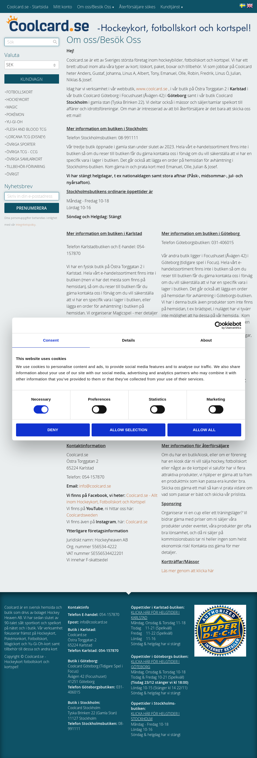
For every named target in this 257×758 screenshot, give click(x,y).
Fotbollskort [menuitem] (19, 92)
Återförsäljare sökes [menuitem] (137, 7)
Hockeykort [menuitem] (17, 99)
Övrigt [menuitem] (12, 174)
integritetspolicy (25, 224)
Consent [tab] (51, 340)
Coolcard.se (137, 522)
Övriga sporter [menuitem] (20, 144)
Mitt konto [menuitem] (62, 7)
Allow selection (128, 430)
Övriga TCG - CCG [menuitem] (22, 151)
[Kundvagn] (31, 79)
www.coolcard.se (151, 89)
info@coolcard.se (95, 486)
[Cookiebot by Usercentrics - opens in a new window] (218, 325)
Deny (52, 430)
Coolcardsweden (82, 515)
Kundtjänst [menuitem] (170, 7)
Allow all (204, 430)
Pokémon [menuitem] (15, 114)
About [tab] (206, 340)
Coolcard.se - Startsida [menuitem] (27, 7)
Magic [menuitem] (12, 107)
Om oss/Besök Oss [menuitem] (94, 7)
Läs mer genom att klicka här (187, 570)
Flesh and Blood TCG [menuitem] (26, 129)
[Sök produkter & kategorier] (31, 42)
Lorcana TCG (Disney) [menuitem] (25, 136)
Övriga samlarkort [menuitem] (24, 159)
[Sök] (55, 42)
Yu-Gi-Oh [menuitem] (14, 121)
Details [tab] (128, 340)
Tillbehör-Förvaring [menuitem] (25, 166)
